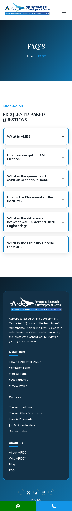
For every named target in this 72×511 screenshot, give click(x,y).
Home (29, 56)
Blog (12, 464)
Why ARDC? (17, 458)
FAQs (12, 470)
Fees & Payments (20, 419)
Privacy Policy (18, 385)
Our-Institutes (18, 431)
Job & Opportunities (22, 425)
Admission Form (19, 367)
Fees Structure (19, 379)
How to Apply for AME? (25, 361)
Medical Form (18, 373)
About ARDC (17, 452)
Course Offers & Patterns (25, 413)
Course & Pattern (20, 407)
